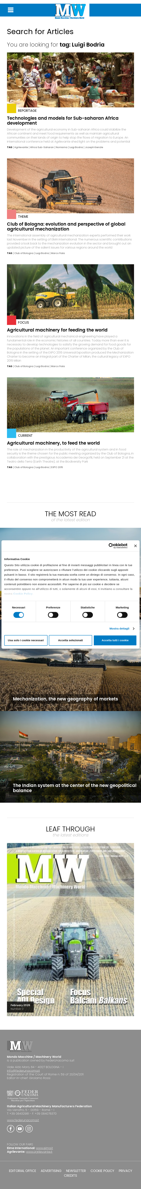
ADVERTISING (51, 1171)
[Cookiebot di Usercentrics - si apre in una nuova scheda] (111, 546)
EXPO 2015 (57, 467)
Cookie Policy (22, 593)
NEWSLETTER (76, 1171)
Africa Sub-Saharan (42, 147)
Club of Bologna (23, 253)
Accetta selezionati (70, 640)
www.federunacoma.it (23, 1120)
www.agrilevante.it (39, 1152)
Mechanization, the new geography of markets (65, 699)
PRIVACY (125, 1171)
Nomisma (61, 147)
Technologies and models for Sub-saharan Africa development (63, 120)
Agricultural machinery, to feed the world (53, 443)
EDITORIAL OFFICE (22, 1171)
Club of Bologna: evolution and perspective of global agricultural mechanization (66, 226)
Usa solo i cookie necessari (26, 640)
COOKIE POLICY (102, 1171)
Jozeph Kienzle (94, 147)
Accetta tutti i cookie (115, 640)
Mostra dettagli (119, 628)
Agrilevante (21, 147)
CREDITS (70, 1176)
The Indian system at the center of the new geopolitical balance (74, 788)
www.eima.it (44, 1148)
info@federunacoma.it (23, 1071)
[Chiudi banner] (135, 545)
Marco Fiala (58, 253)
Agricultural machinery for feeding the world (57, 330)
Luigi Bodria (76, 147)
